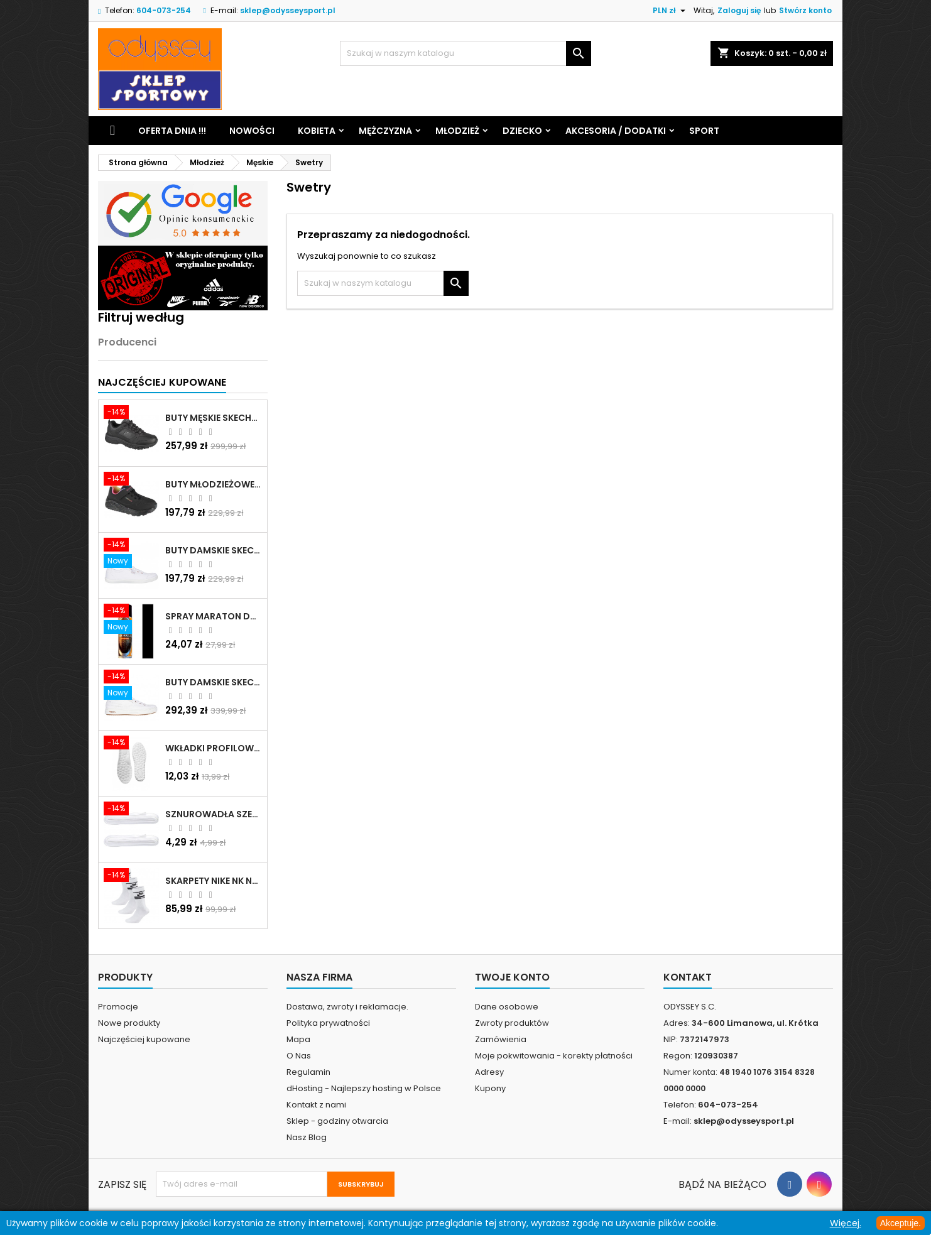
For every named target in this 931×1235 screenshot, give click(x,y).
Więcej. (845, 1223)
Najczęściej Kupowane (162, 382)
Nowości (252, 130)
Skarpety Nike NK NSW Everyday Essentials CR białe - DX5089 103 (213, 881)
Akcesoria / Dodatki (615, 130)
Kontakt (687, 977)
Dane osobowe (506, 1007)
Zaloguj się (739, 10)
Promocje (118, 1007)
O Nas (298, 1056)
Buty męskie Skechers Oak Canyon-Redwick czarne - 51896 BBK (213, 418)
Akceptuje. (900, 1223)
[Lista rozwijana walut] (671, 10)
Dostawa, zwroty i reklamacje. (347, 1007)
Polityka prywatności (328, 1023)
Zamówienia (500, 1039)
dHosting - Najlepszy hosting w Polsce (363, 1088)
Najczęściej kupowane (144, 1039)
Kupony (490, 1088)
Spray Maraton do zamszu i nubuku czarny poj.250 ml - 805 (213, 616)
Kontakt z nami (316, 1105)
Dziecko (522, 130)
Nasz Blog (306, 1137)
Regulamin (308, 1072)
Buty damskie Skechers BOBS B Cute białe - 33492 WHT (213, 550)
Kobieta (316, 130)
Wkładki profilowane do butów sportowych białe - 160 (213, 748)
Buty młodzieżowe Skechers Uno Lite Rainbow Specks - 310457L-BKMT (213, 484)
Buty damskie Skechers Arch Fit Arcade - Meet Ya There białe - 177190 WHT (213, 682)
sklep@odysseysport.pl (287, 10)
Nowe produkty (129, 1023)
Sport (704, 130)
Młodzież (457, 130)
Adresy (489, 1072)
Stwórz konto (805, 10)
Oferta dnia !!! (172, 130)
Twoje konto (512, 977)
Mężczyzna (385, 130)
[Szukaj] (465, 53)
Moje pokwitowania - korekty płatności (554, 1056)
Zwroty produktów (512, 1023)
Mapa (298, 1039)
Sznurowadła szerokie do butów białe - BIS (213, 814)
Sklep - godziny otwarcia (337, 1121)
